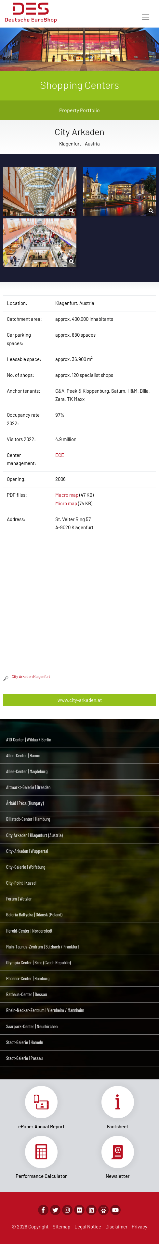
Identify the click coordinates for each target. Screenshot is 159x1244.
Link (41, 1107)
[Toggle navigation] (145, 17)
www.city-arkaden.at (80, 700)
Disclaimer (116, 1226)
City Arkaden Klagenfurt (26, 676)
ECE (59, 455)
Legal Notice (87, 1226)
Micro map (66, 503)
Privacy (139, 1226)
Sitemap (61, 1226)
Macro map (66, 495)
